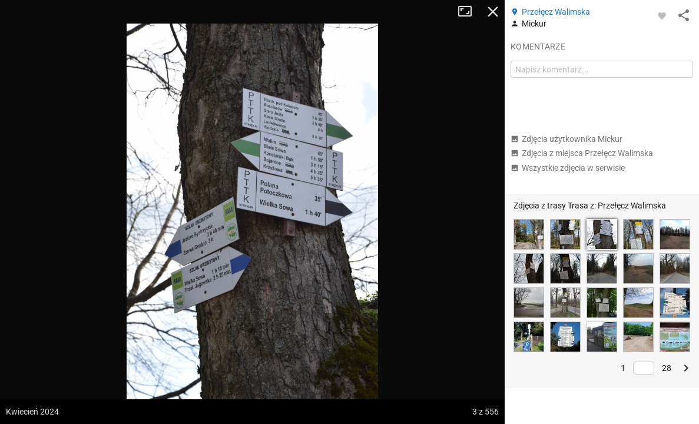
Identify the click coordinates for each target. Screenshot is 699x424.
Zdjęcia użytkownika (566, 139)
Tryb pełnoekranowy (469, 12)
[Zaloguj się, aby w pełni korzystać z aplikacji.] (661, 15)
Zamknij (493, 12)
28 (666, 368)
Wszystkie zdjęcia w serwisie (568, 168)
